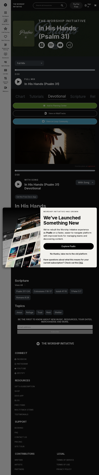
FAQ (81, 262)
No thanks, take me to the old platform (68, 254)
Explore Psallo (69, 246)
